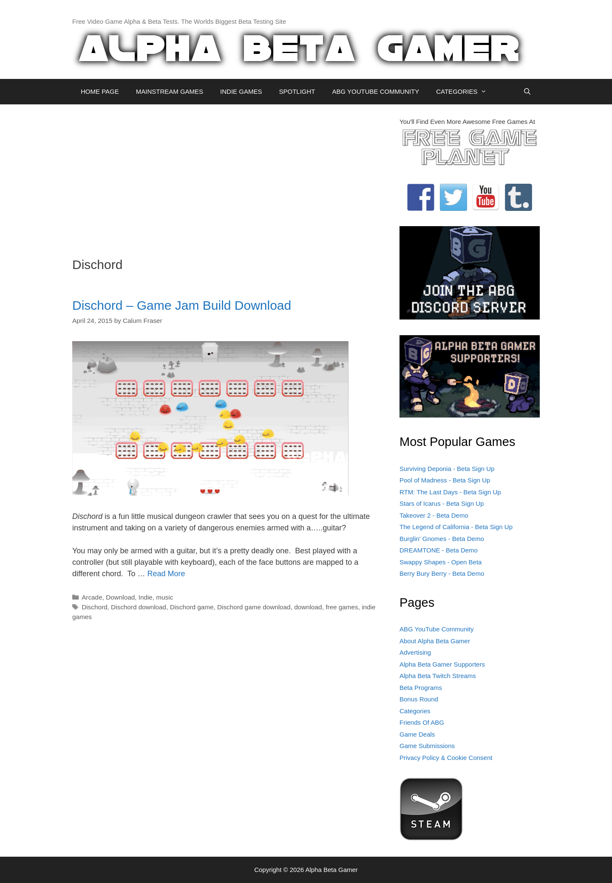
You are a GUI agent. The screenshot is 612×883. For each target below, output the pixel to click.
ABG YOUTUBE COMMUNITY (375, 91)
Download (120, 597)
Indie (146, 597)
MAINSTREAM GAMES (169, 91)
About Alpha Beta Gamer (435, 641)
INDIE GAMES (241, 91)
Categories (415, 711)
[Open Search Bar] (527, 91)
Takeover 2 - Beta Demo (434, 515)
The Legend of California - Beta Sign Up (456, 526)
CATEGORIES (465, 91)
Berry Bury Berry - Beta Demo (442, 573)
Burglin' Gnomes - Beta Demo (442, 538)
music (164, 597)
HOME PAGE (100, 91)
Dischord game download (254, 607)
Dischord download (138, 607)
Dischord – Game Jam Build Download (181, 305)
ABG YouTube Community (437, 629)
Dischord (94, 607)
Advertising (415, 652)
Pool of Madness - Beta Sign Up (445, 480)
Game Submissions (427, 745)
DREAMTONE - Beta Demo (439, 550)
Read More (166, 573)
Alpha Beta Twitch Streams (438, 675)
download (308, 607)
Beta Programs (421, 687)
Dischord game (192, 607)
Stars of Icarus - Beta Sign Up (442, 503)
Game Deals (417, 734)
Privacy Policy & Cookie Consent (446, 757)
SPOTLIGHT (297, 91)
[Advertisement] (229, 176)
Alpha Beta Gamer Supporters (442, 664)
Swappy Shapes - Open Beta (441, 562)
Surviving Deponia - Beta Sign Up (447, 468)
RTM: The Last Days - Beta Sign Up (450, 492)
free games (342, 607)
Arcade (92, 597)
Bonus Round (419, 699)
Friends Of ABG (422, 722)
